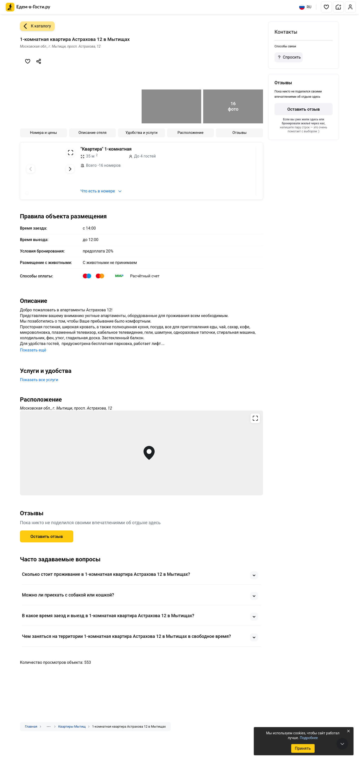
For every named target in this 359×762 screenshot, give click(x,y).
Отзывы (239, 132)
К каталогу (35, 26)
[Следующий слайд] (70, 169)
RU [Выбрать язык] (305, 7)
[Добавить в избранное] (27, 61)
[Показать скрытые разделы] (49, 727)
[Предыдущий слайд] (31, 169)
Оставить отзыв (46, 536)
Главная (31, 726)
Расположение (190, 132)
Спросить (288, 57)
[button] (326, 7)
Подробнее (309, 738)
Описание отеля (93, 132)
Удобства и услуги (141, 132)
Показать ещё (33, 350)
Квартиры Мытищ (72, 726)
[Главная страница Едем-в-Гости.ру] (28, 7)
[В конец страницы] (342, 744)
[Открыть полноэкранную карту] (141, 453)
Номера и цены (43, 132)
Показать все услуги (39, 379)
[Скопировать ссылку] (38, 61)
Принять (303, 748)
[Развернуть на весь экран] (71, 153)
